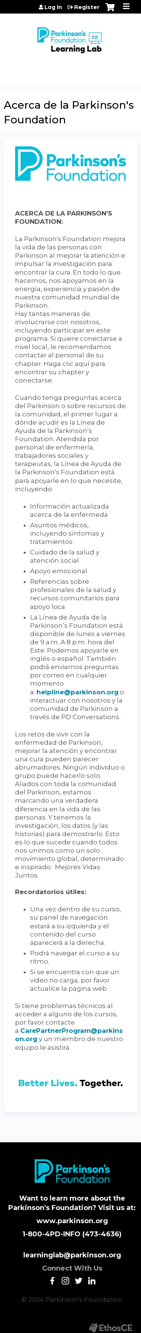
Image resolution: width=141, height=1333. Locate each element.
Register (87, 7)
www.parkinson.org (72, 1221)
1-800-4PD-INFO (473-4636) (72, 1234)
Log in (53, 7)
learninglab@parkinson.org (72, 1255)
